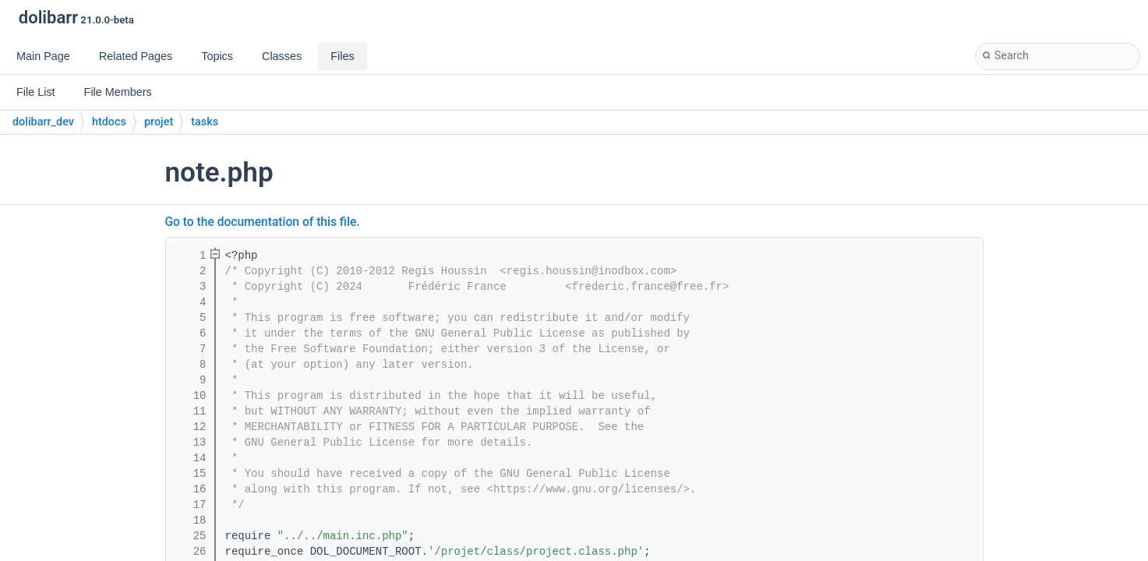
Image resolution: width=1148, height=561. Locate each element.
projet (158, 122)
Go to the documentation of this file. (262, 222)
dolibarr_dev (43, 122)
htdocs (109, 122)
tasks (204, 122)
